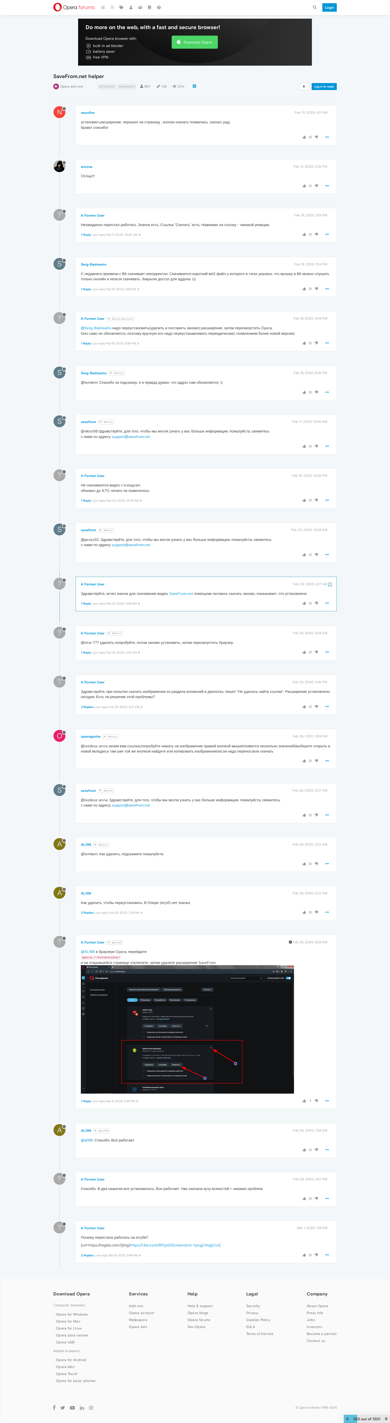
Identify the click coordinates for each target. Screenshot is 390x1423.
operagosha (90, 736)
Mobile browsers (66, 1351)
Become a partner (322, 1334)
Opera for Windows (72, 1314)
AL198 (86, 845)
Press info (315, 1313)
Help (192, 1293)
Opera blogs (198, 1313)
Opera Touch (66, 1374)
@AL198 (115, 943)
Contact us (316, 1341)
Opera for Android (71, 1360)
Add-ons (136, 1306)
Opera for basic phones (76, 1381)
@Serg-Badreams (120, 319)
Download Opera (198, 42)
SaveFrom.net (181, 593)
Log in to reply (324, 86)
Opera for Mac (68, 1321)
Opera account (141, 1313)
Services (138, 1293)
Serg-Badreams (93, 264)
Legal (252, 1293)
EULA (250, 1327)
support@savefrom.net (131, 436)
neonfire (88, 113)
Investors (314, 1327)
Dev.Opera (196, 1327)
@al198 (87, 1140)
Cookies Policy (258, 1320)
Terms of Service (260, 1334)
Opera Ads (138, 1327)
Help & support (200, 1306)
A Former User (92, 215)
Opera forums (199, 1320)
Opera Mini (65, 1367)
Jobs (311, 1320)
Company (317, 1293)
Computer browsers (69, 1305)
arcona (86, 167)
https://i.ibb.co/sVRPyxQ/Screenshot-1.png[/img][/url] (175, 1245)
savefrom (88, 422)
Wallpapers (138, 1320)
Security (253, 1306)
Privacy (252, 1313)
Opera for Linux (69, 1328)
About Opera (317, 1306)
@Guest (116, 373)
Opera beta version (72, 1335)
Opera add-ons (71, 86)
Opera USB (65, 1342)
